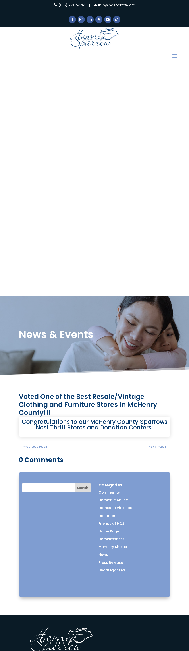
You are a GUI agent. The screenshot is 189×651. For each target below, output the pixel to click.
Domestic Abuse (113, 269)
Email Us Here (40, 504)
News (103, 324)
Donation (106, 285)
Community (109, 261)
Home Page (108, 300)
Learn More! (94, 546)
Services (39, 576)
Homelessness (111, 308)
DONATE (39, 599)
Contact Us (42, 593)
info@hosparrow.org (116, 5)
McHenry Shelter (112, 316)
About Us (40, 564)
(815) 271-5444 (71, 5)
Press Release (110, 332)
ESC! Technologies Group (99, 628)
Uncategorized (111, 339)
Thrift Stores (43, 587)
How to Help (42, 570)
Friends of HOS (111, 293)
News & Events (45, 582)
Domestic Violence (115, 277)
